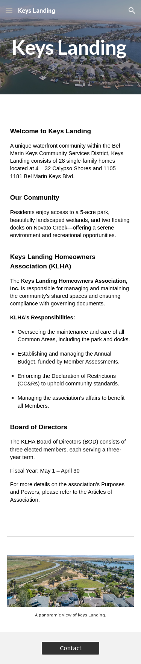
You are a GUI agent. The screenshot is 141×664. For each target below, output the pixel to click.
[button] (9, 10)
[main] (70, 47)
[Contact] (70, 648)
